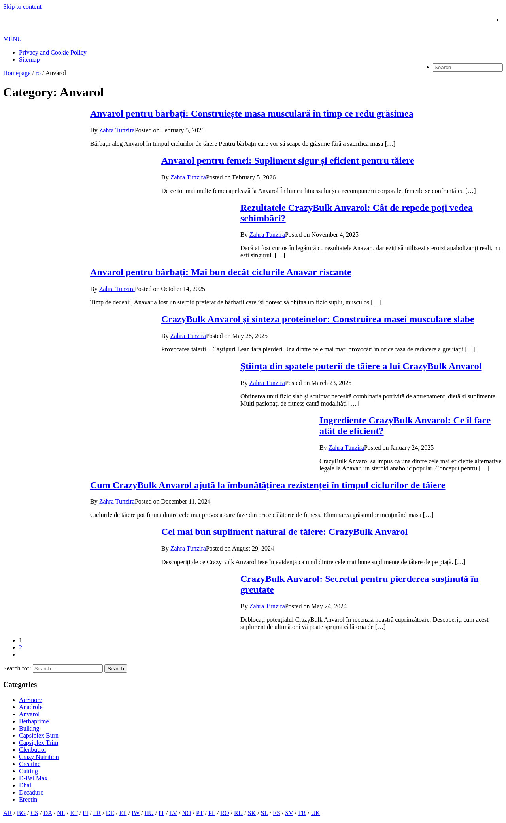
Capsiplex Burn (39, 735)
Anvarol (29, 714)
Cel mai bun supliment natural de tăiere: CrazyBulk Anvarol (284, 532)
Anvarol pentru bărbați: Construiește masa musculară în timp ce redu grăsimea (251, 113)
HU (149, 813)
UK (315, 813)
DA (47, 813)
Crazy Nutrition (39, 756)
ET (73, 813)
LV (173, 813)
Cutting (28, 771)
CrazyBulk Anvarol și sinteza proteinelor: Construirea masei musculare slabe (317, 319)
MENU (12, 39)
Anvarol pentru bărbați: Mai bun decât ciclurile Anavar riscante (220, 272)
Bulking (29, 728)
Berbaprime (34, 721)
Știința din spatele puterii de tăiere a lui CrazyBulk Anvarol (360, 366)
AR (7, 813)
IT (161, 813)
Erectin (28, 799)
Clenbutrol (32, 749)
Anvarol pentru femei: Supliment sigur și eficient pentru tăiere (287, 160)
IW (136, 813)
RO (224, 813)
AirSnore (30, 700)
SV (289, 813)
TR (302, 813)
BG (21, 813)
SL (264, 813)
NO (186, 813)
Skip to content (22, 6)
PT (199, 813)
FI (85, 813)
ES (276, 813)
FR (97, 813)
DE (110, 813)
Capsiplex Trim (38, 742)
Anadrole (31, 707)
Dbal (25, 785)
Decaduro (31, 792)
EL (123, 813)
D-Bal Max (33, 778)
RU (238, 813)
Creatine (29, 764)
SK (252, 813)
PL (211, 813)
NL (61, 813)
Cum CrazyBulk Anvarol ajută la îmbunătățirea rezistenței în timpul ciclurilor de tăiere (267, 485)
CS (34, 813)
